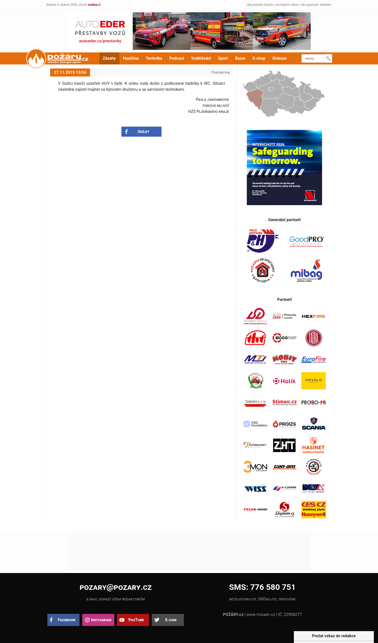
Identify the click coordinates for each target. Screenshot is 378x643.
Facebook (66, 619)
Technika (154, 58)
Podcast (176, 58)
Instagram (101, 619)
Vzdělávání (201, 58)
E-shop (259, 58)
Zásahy (109, 58)
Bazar (240, 58)
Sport (223, 58)
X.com (170, 619)
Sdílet (143, 131)
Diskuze (279, 58)
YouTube (136, 619)
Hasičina (130, 58)
